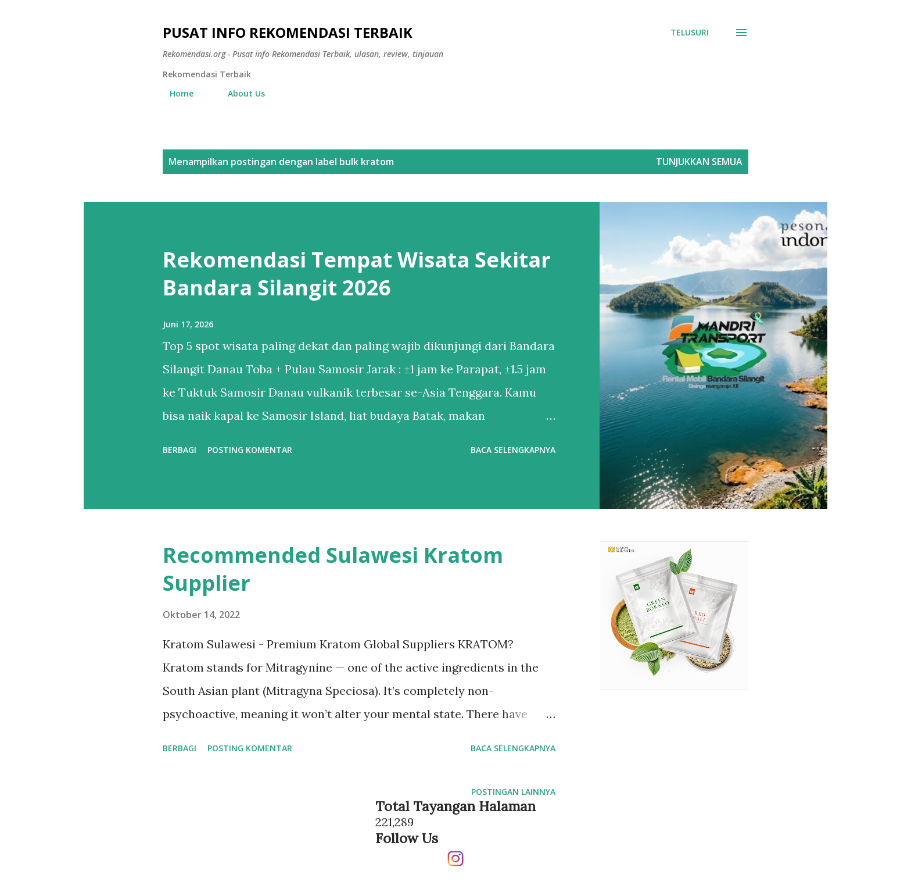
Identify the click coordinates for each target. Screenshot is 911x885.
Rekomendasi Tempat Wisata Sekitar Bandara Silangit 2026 (357, 273)
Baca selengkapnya (513, 449)
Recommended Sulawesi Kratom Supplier (333, 569)
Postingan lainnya (513, 791)
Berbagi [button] (179, 449)
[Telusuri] (689, 33)
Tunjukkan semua (699, 161)
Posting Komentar (249, 449)
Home (174, 93)
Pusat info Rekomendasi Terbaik (288, 32)
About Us (239, 93)
